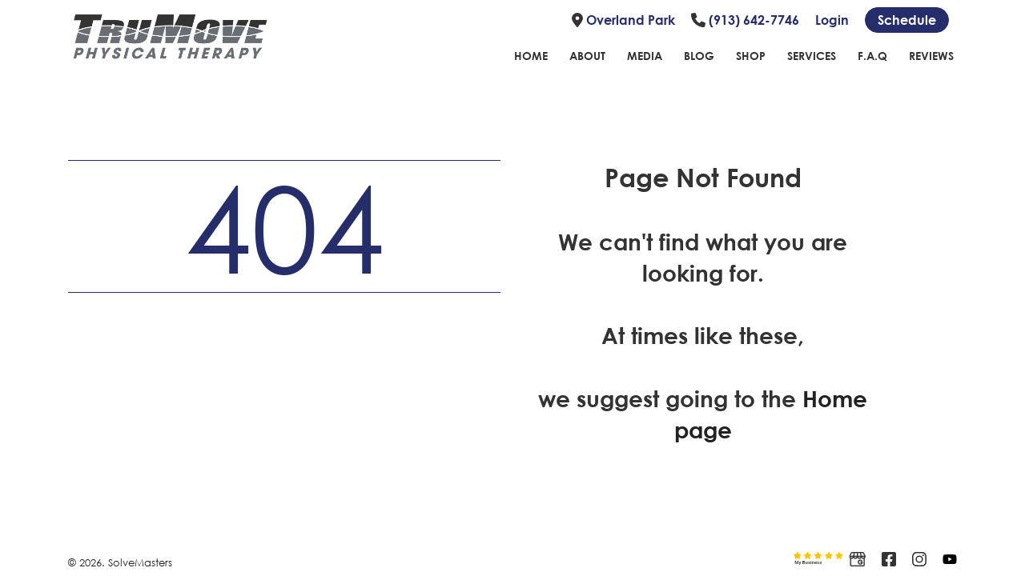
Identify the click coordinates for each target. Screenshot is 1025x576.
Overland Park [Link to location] (623, 20)
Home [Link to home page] (531, 55)
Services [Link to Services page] (811, 55)
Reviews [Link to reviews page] (931, 55)
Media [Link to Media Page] (644, 55)
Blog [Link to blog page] (699, 55)
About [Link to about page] (587, 55)
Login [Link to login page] (832, 20)
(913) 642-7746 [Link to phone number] (745, 20)
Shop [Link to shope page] (751, 55)
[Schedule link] (907, 20)
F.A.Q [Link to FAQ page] (872, 55)
